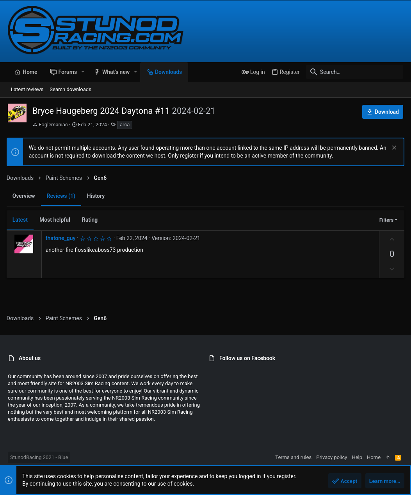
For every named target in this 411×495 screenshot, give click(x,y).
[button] (82, 72)
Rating (91, 220)
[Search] (354, 72)
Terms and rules (293, 457)
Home (374, 457)
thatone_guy (62, 238)
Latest (21, 220)
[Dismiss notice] (392, 148)
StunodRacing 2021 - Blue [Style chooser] (39, 457)
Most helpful (56, 220)
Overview (25, 196)
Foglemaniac (53, 124)
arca (125, 124)
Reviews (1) (62, 196)
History (97, 196)
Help (357, 457)
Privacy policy (331, 457)
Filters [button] (385, 220)
